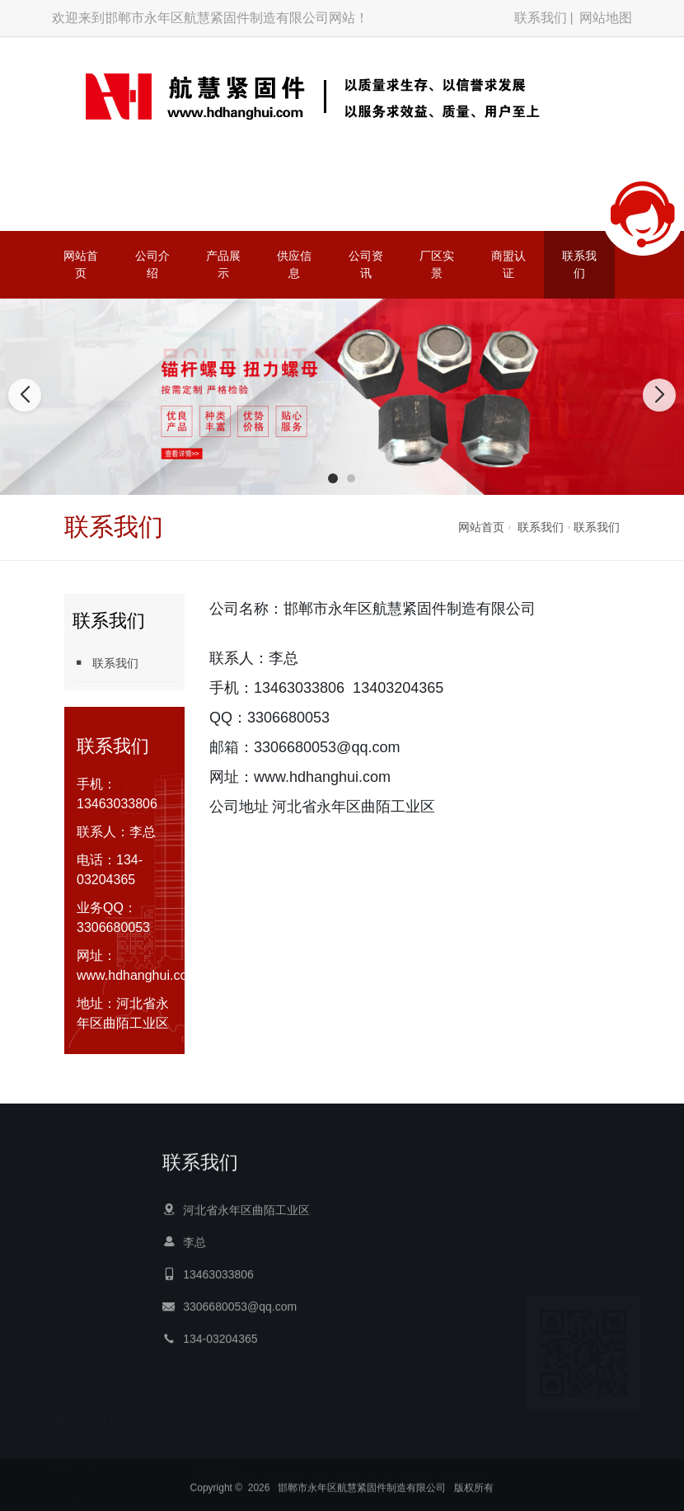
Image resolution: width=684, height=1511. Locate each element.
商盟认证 (508, 264)
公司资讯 (366, 264)
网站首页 (80, 264)
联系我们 (540, 18)
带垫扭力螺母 (409, 1476)
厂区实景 (436, 264)
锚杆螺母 (291, 1476)
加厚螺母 (474, 1476)
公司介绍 (152, 264)
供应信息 (294, 264)
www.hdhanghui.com (138, 975)
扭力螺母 (345, 1476)
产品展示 (223, 264)
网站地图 (605, 18)
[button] (333, 478)
